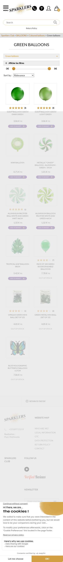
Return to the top (35, 401)
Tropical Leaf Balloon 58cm (17, 265)
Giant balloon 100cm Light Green (45, 113)
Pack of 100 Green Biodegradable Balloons (45, 266)
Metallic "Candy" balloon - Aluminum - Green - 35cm (45, 165)
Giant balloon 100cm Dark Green (17, 113)
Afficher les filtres (14, 63)
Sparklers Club (7, 35)
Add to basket (15, 126)
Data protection (44, 440)
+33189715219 (14, 429)
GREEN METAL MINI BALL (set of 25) (45, 316)
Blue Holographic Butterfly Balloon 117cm (17, 368)
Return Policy (31, 28)
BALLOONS (21, 35)
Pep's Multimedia (12, 437)
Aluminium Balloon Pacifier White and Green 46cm (45, 216)
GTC (37, 436)
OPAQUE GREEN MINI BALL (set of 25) (17, 316)
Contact (39, 448)
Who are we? (42, 428)
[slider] (13, 68)
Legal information (45, 432)
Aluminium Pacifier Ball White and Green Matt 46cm (17, 216)
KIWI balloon (17, 162)
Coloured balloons (37, 35)
